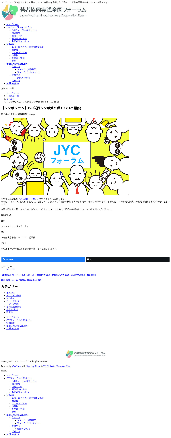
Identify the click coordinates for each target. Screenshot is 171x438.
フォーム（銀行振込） (27, 69)
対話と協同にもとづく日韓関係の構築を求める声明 (21, 280)
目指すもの (17, 36)
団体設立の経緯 (19, 38)
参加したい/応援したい (17, 326)
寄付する (16, 75)
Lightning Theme (33, 366)
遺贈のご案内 (23, 78)
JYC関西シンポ (27, 199)
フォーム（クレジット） (29, 72)
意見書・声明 (18, 58)
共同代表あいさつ (20, 41)
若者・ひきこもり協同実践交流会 (28, 47)
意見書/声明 (12, 309)
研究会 (15, 50)
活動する (16, 81)
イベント (10, 269)
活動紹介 (10, 323)
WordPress (16, 366)
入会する (16, 66)
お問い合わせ (12, 328)
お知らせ (10, 298)
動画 (14, 61)
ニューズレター (19, 52)
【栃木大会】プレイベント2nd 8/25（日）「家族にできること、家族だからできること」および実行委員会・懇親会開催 (48, 275)
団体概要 (16, 33)
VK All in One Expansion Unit (56, 366)
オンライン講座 (13, 295)
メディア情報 (12, 304)
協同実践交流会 (13, 307)
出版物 (15, 55)
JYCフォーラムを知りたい (24, 30)
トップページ (12, 317)
